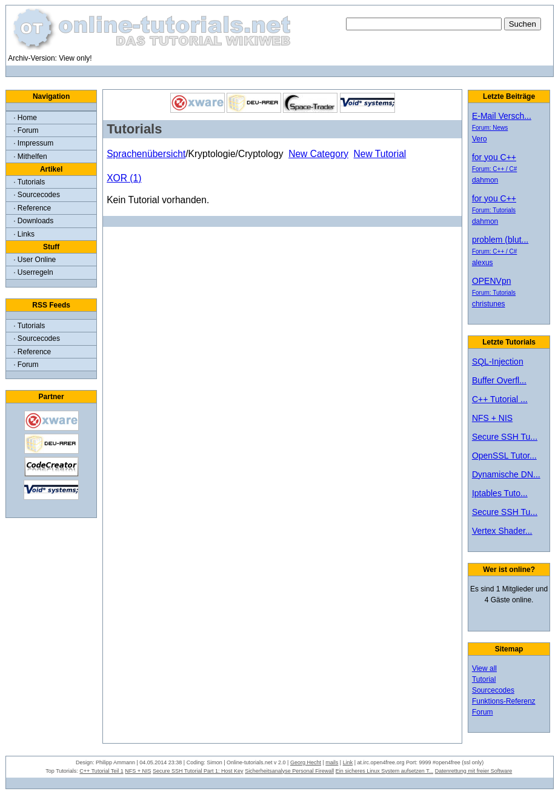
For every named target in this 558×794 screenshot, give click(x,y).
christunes (488, 304)
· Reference (32, 208)
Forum (482, 712)
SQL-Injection (497, 361)
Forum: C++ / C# (494, 169)
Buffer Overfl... (499, 380)
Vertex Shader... (502, 531)
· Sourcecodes (36, 194)
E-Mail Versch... (501, 116)
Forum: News (490, 127)
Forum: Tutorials (494, 210)
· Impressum (33, 143)
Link (348, 762)
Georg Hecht (305, 762)
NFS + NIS (492, 418)
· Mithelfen (30, 156)
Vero (479, 139)
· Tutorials (29, 182)
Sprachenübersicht (146, 154)
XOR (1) (124, 178)
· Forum (25, 130)
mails (331, 762)
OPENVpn (491, 281)
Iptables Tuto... (500, 493)
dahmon (485, 180)
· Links (24, 234)
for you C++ (494, 157)
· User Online (34, 259)
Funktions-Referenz (504, 701)
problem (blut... (500, 239)
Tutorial (484, 679)
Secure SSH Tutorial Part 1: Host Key (198, 771)
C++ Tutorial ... (500, 399)
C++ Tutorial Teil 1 (101, 771)
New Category (318, 154)
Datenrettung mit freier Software (474, 771)
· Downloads (33, 221)
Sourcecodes (493, 690)
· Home (25, 117)
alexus (482, 262)
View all (484, 668)
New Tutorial (380, 154)
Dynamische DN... (506, 474)
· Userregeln (33, 272)
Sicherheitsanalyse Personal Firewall (289, 771)
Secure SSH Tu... (504, 437)
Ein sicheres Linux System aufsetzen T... (384, 771)
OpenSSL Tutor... (504, 455)
